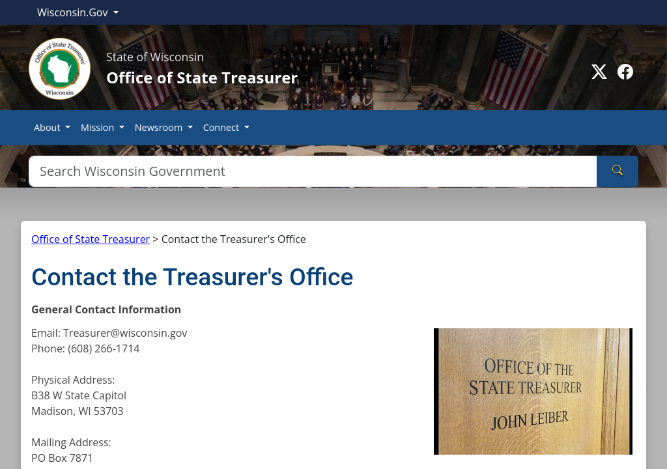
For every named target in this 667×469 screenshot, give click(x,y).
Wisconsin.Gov (74, 12)
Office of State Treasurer (90, 239)
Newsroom (160, 127)
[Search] (313, 171)
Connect (222, 127)
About (48, 127)
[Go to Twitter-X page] (599, 71)
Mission (99, 127)
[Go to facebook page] (625, 71)
